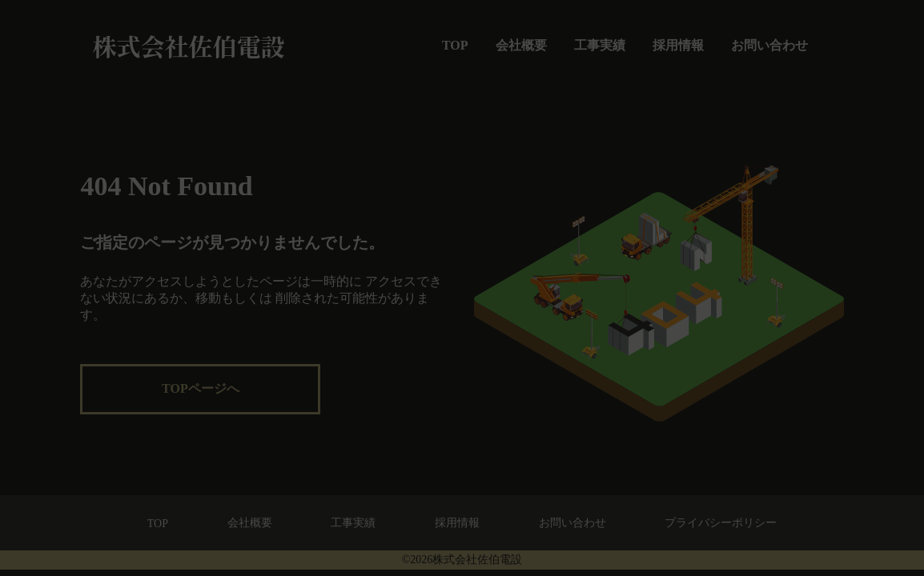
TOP (455, 45)
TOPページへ (200, 388)
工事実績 (599, 45)
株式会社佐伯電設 (188, 45)
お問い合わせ (769, 45)
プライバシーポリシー (721, 523)
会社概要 (521, 45)
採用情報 (678, 45)
